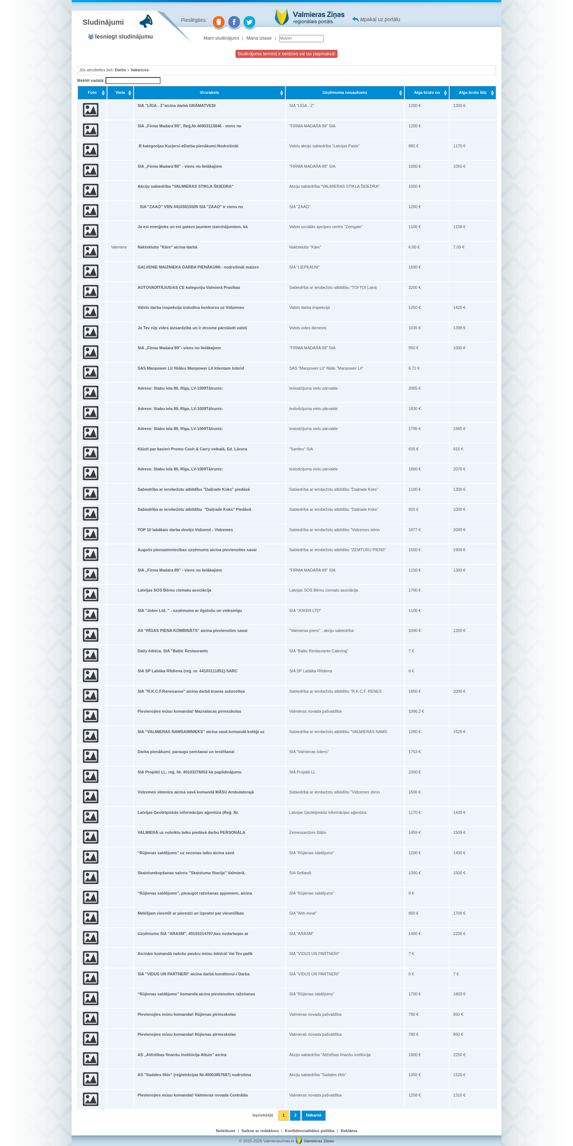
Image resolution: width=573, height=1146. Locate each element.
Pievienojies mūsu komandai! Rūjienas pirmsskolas (187, 1014)
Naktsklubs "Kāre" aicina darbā (167, 247)
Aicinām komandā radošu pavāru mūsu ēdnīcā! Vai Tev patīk (195, 953)
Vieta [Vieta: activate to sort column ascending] (120, 92)
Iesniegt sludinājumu (124, 36)
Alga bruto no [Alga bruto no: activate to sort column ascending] (427, 92)
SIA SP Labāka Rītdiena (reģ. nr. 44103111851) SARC (188, 671)
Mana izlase (259, 38)
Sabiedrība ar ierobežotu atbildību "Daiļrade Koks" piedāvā (194, 489)
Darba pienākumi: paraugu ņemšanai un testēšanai (186, 751)
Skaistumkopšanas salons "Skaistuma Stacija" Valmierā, (191, 873)
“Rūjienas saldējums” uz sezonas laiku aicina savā (186, 853)
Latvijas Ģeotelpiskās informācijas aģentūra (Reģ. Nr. (188, 812)
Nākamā (313, 1115)
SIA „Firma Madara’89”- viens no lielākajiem (179, 348)
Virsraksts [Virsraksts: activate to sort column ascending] (209, 92)
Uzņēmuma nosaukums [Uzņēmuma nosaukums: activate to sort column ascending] (345, 92)
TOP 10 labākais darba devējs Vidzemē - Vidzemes (185, 530)
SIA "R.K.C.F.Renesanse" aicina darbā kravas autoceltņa (191, 691)
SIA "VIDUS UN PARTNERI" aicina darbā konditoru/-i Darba (193, 974)
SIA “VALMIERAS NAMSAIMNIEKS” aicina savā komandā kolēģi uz (201, 731)
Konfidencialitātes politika (310, 1131)
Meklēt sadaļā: (119, 80)
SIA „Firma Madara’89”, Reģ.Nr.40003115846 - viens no (189, 126)
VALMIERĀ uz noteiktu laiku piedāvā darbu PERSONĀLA (191, 832)
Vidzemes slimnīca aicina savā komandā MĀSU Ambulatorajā (196, 792)
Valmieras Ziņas (319, 1141)
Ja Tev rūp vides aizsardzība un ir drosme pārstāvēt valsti (192, 328)
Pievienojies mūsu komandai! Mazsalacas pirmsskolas (189, 711)
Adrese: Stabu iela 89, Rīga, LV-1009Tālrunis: (180, 388)
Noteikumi (225, 1131)
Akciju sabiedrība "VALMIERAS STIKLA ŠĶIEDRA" (185, 186)
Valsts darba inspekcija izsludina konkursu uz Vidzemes (191, 307)
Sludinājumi (103, 22)
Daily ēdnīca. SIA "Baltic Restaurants (173, 651)
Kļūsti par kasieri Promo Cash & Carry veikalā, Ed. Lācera (192, 449)
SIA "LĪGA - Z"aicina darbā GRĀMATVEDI (177, 105)
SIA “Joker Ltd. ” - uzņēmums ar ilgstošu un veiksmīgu (190, 610)
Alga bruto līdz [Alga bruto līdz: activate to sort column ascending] (472, 92)
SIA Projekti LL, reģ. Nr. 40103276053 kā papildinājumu (189, 772)
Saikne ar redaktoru (260, 1131)
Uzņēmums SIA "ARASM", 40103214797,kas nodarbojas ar (193, 933)
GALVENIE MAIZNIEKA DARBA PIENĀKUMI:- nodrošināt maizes (198, 267)
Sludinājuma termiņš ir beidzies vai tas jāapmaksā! (287, 53)
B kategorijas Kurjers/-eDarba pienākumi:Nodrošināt (188, 146)
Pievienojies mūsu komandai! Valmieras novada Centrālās (193, 1095)
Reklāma (349, 1131)
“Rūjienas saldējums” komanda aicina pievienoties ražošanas (196, 994)
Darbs (120, 70)
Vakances (140, 70)
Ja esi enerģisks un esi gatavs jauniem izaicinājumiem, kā (193, 226)
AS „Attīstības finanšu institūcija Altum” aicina (182, 1055)
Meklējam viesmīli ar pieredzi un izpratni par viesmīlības (191, 913)
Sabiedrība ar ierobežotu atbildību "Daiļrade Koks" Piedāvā (194, 509)
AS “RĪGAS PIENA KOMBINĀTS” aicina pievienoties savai (193, 630)
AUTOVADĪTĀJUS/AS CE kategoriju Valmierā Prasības (189, 287)
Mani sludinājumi (221, 38)
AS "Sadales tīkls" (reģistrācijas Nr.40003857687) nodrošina (194, 1075)
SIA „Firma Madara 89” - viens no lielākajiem (180, 570)
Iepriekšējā (262, 1115)
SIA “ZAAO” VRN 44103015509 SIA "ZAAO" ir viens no (190, 206)
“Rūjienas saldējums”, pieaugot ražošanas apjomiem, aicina (195, 893)
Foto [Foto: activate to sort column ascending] (92, 92)
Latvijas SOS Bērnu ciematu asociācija (174, 590)
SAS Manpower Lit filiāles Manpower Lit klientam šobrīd (191, 368)
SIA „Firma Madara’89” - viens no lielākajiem (180, 166)
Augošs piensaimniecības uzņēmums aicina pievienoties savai (197, 550)
